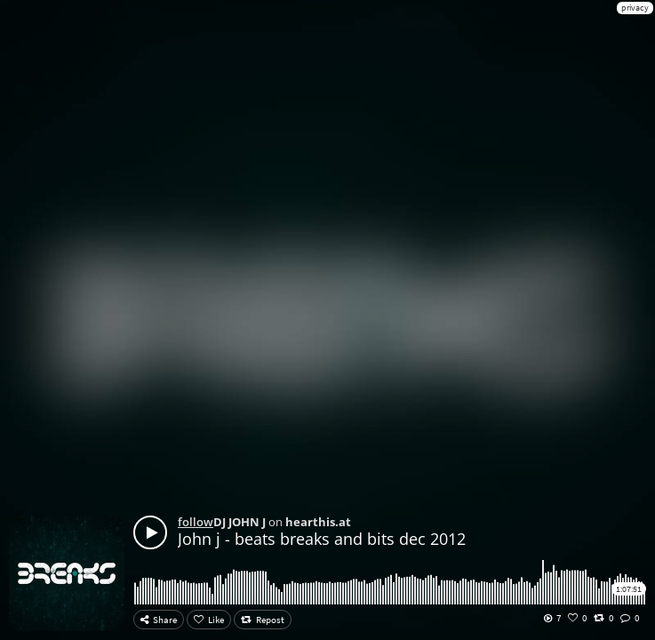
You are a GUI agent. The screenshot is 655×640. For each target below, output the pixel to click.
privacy (635, 7)
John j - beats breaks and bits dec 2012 (322, 538)
